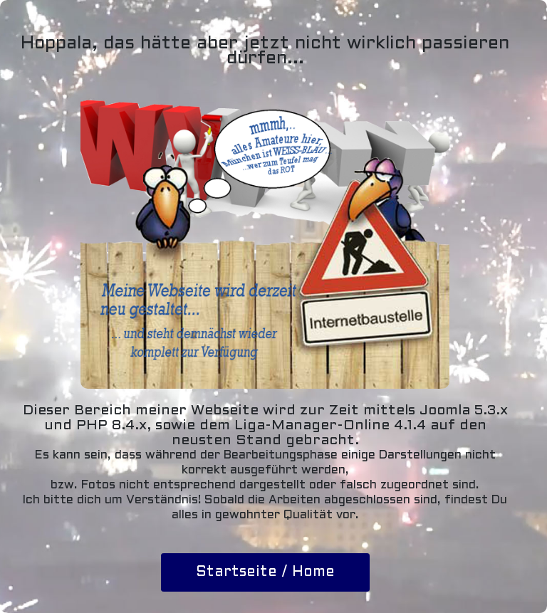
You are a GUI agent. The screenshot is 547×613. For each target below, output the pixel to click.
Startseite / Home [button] (265, 572)
